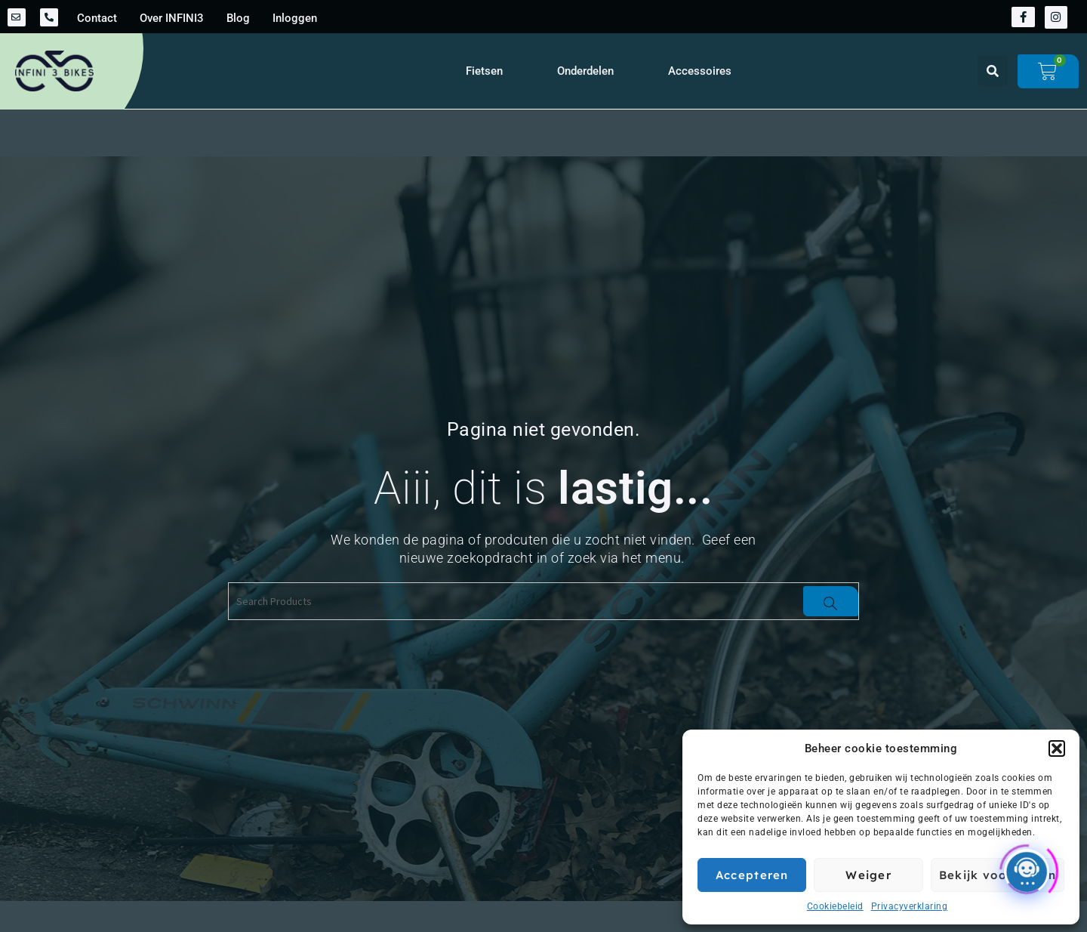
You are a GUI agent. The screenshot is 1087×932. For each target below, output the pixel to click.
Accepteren (752, 875)
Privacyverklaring (909, 906)
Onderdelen (585, 71)
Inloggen (295, 18)
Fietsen (484, 71)
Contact (97, 18)
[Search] (830, 601)
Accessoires (699, 71)
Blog (238, 18)
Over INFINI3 (172, 18)
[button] (1056, 748)
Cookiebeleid (835, 906)
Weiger (868, 875)
